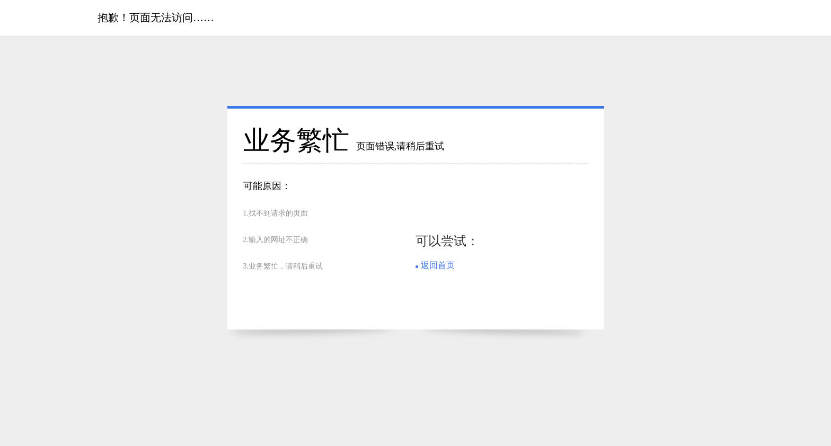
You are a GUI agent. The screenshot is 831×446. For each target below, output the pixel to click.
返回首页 (438, 265)
